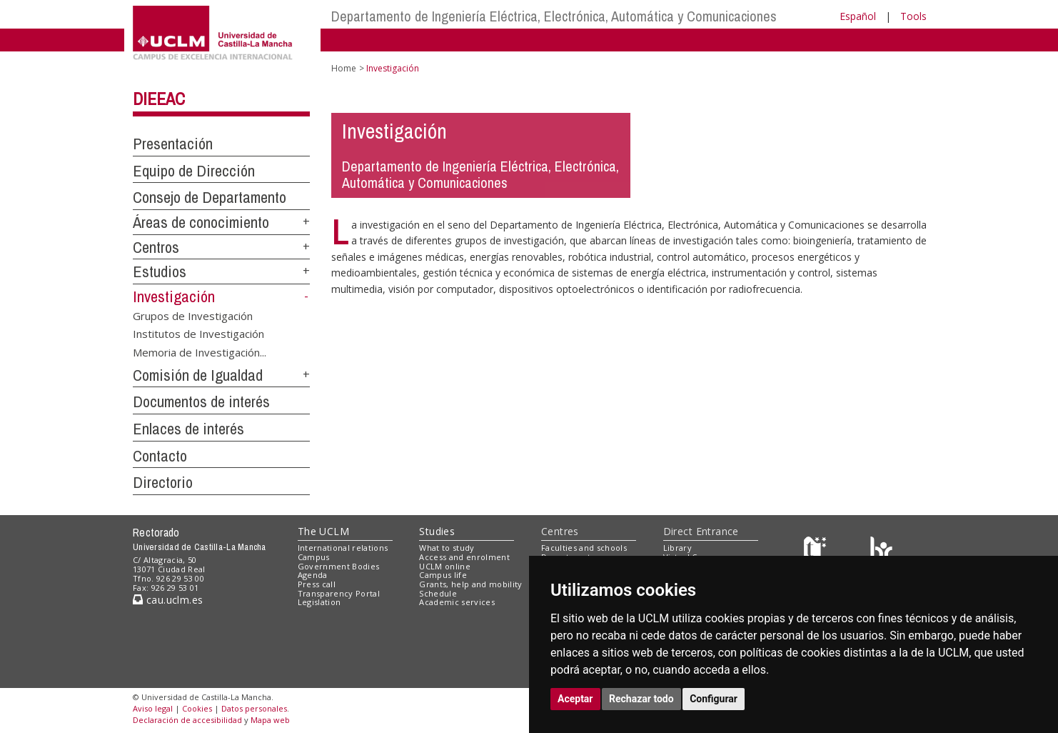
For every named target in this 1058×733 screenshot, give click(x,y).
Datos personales (254, 708)
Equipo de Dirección (194, 170)
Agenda (313, 574)
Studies (437, 531)
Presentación (173, 143)
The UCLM (323, 531)
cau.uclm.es (168, 600)
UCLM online (444, 566)
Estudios (159, 271)
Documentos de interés (201, 401)
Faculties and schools (584, 547)
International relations (343, 547)
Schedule (438, 593)
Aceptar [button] (575, 698)
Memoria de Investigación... (199, 351)
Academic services (457, 602)
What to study (446, 547)
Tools (913, 16)
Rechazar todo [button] (641, 698)
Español (858, 16)
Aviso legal (153, 708)
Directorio (163, 482)
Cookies (197, 708)
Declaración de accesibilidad (187, 719)
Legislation (319, 602)
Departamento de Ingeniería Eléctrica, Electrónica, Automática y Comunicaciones (554, 16)
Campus (314, 557)
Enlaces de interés (188, 428)
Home (343, 68)
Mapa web (270, 719)
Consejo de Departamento (209, 197)
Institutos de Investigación (198, 333)
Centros (156, 247)
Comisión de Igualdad (198, 375)
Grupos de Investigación (193, 316)
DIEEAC (159, 98)
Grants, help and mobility (470, 584)
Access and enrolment (464, 557)
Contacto (160, 456)
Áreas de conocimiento (201, 222)
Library (677, 547)
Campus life (443, 574)
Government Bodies (339, 566)
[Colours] (881, 551)
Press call (317, 584)
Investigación (174, 296)
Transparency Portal (339, 593)
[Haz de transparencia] (817, 551)
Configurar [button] (713, 698)
